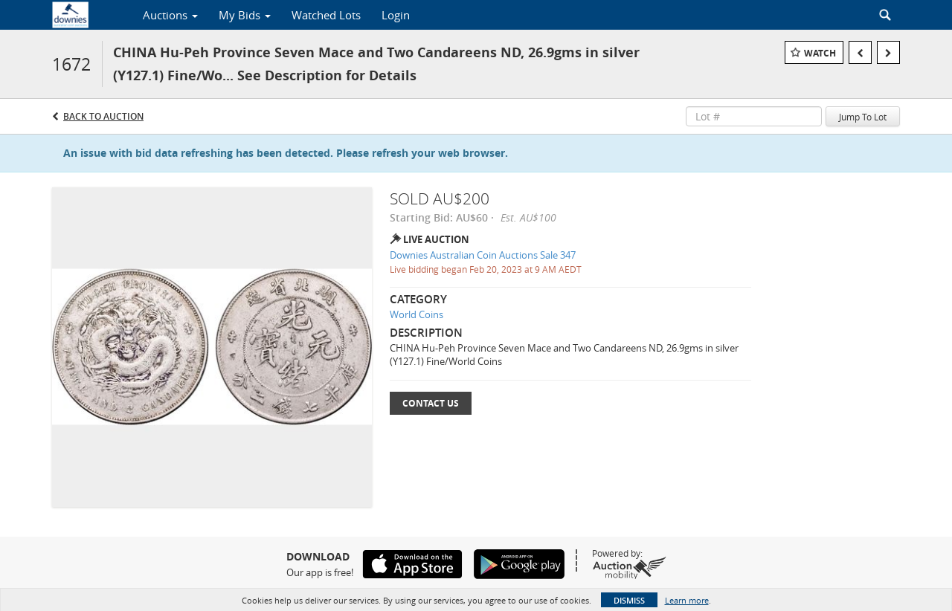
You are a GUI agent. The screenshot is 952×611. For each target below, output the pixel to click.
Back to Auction (103, 116)
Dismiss (629, 600)
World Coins (416, 314)
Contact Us (430, 403)
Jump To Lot (863, 117)
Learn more (687, 600)
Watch (820, 53)
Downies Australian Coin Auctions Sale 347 (483, 255)
